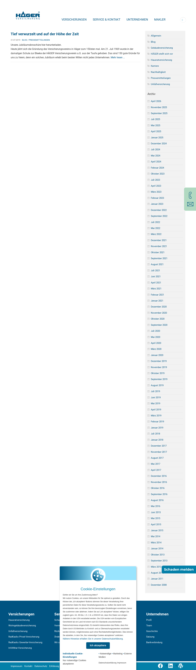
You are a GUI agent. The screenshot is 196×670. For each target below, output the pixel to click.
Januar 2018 (157, 439)
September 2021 (159, 258)
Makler (160, 19)
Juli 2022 (155, 222)
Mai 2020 (155, 337)
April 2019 (156, 409)
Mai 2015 (155, 518)
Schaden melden (179, 569)
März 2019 (156, 415)
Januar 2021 (157, 300)
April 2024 (156, 161)
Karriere (155, 66)
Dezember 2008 (159, 585)
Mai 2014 (155, 536)
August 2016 (157, 500)
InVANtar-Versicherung (20, 648)
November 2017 (159, 452)
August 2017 (157, 458)
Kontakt (28, 666)
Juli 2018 (155, 433)
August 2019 (157, 385)
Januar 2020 (157, 355)
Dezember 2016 (159, 476)
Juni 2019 (156, 397)
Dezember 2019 (159, 361)
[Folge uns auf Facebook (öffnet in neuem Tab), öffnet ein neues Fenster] (162, 665)
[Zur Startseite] (28, 14)
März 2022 (156, 234)
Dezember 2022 (159, 210)
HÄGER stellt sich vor (162, 53)
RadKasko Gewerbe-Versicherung (25, 642)
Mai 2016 (155, 506)
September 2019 (159, 379)
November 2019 (159, 367)
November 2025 (159, 107)
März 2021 (156, 288)
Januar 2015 (157, 530)
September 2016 (159, 494)
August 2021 (157, 264)
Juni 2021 (156, 276)
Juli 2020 (155, 331)
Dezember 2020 (159, 306)
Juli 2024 (155, 149)
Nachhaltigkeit (158, 72)
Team (149, 625)
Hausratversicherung (161, 60)
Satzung (150, 636)
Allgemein (156, 35)
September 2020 (159, 325)
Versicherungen (74, 19)
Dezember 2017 (159, 445)
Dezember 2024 (159, 143)
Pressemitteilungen (39, 40)
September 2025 (159, 113)
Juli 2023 (155, 180)
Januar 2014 (157, 548)
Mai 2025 (155, 125)
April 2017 (156, 470)
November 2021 (159, 246)
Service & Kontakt (106, 19)
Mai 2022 (155, 228)
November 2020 (159, 312)
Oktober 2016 (157, 488)
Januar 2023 (157, 204)
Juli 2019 (155, 391)
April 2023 (156, 185)
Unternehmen (137, 19)
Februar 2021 (157, 294)
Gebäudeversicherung (162, 47)
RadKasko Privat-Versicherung (23, 636)
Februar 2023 (157, 198)
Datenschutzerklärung (108, 663)
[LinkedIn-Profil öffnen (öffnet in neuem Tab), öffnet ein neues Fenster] (172, 665)
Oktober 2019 (157, 373)
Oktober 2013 (157, 554)
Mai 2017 (155, 464)
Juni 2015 (156, 512)
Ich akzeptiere (98, 645)
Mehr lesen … (118, 57)
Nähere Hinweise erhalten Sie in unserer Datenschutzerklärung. (93, 638)
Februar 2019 (157, 421)
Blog (24, 40)
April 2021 (156, 282)
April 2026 (156, 101)
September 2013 (159, 560)
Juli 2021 (155, 270)
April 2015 (156, 524)
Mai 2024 (155, 155)
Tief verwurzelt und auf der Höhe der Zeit (45, 34)
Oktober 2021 (157, 252)
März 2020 (156, 349)
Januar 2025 (157, 137)
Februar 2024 (157, 167)
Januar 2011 (157, 578)
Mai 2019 (155, 403)
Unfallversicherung (160, 84)
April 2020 (156, 343)
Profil (149, 620)
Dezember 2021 (159, 240)
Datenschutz (40, 666)
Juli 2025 (155, 119)
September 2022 (159, 216)
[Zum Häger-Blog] (181, 665)
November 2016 (159, 482)
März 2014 (156, 542)
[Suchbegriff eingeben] (183, 20)
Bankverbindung (154, 642)
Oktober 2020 (157, 318)
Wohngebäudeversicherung (22, 625)
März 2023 (156, 191)
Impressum (16, 666)
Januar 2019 (157, 427)
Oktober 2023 (157, 173)
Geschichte (152, 631)
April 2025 (156, 131)
